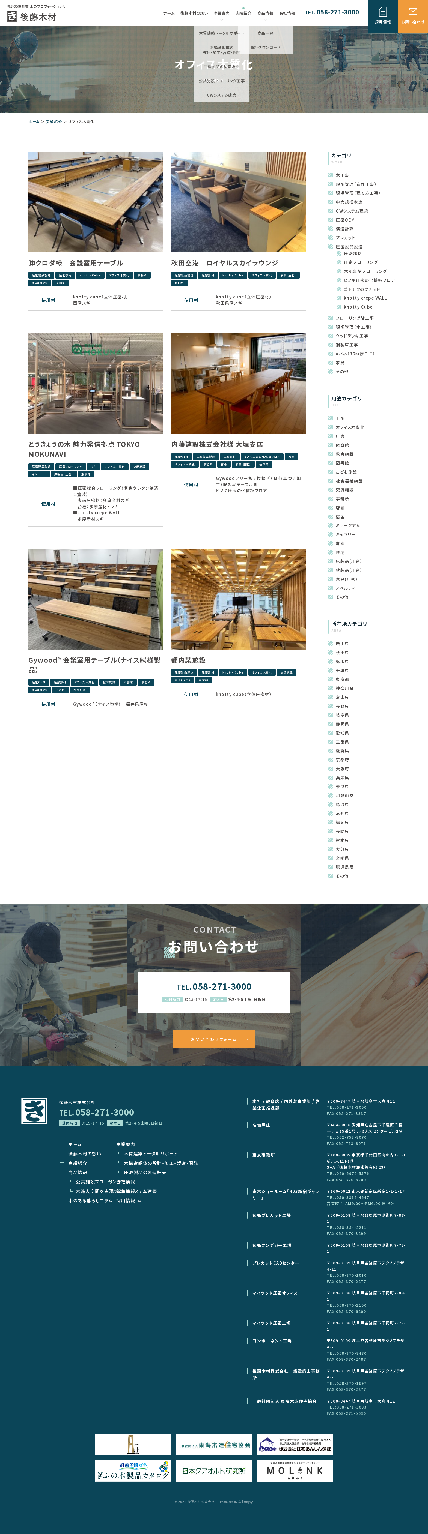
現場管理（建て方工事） (358, 193)
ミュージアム (348, 525)
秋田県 (179, 283)
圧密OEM (181, 456)
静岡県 (342, 724)
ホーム (34, 121)
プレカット (346, 237)
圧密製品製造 (41, 275)
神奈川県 (79, 690)
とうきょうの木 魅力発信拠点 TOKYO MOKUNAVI (84, 449)
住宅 (340, 552)
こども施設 (346, 472)
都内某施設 (188, 660)
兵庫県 (342, 778)
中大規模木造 (349, 202)
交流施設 (139, 466)
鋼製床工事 (347, 345)
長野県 (342, 706)
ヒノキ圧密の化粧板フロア (262, 456)
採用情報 (128, 1200)
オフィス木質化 (119, 275)
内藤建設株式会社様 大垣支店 (217, 444)
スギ (93, 466)
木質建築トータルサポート (151, 1153)
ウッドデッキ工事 (352, 336)
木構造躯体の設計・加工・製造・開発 (161, 1163)
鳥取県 (342, 804)
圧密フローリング (70, 466)
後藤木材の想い (84, 1153)
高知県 (342, 813)
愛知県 (342, 733)
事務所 (142, 275)
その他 (60, 690)
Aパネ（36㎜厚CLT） (355, 354)
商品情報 (265, 15)
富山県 (342, 697)
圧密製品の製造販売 (145, 1172)
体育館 (342, 445)
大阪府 (342, 769)
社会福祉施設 (349, 481)
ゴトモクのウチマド (362, 289)
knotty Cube (90, 275)
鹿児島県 (345, 867)
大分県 (342, 849)
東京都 (86, 474)
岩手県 (342, 643)
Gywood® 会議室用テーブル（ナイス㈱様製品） (94, 664)
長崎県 (61, 283)
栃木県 (342, 661)
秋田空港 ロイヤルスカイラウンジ (224, 262)
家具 (291, 456)
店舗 (340, 507)
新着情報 (125, 1191)
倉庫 (340, 543)
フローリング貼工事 (355, 318)
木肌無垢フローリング (365, 271)
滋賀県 (342, 750)
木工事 (342, 175)
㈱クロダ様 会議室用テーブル (75, 262)
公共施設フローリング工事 (103, 1181)
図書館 (128, 682)
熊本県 (342, 840)
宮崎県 (342, 858)
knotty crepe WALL (365, 298)
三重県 (342, 742)
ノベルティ (346, 588)
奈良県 (342, 786)
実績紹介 (54, 121)
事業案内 (222, 15)
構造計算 (345, 228)
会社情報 (125, 1181)
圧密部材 (65, 275)
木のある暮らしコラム (90, 1200)
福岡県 (342, 822)
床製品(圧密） (63, 474)
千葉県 (342, 670)
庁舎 (340, 436)
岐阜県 (264, 464)
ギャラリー (39, 474)
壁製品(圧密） (349, 570)
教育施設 (109, 682)
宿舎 (224, 464)
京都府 (342, 759)
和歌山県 (345, 795)
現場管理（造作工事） (356, 184)
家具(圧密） (40, 283)
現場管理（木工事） (354, 327)
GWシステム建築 (352, 211)
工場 (340, 418)
